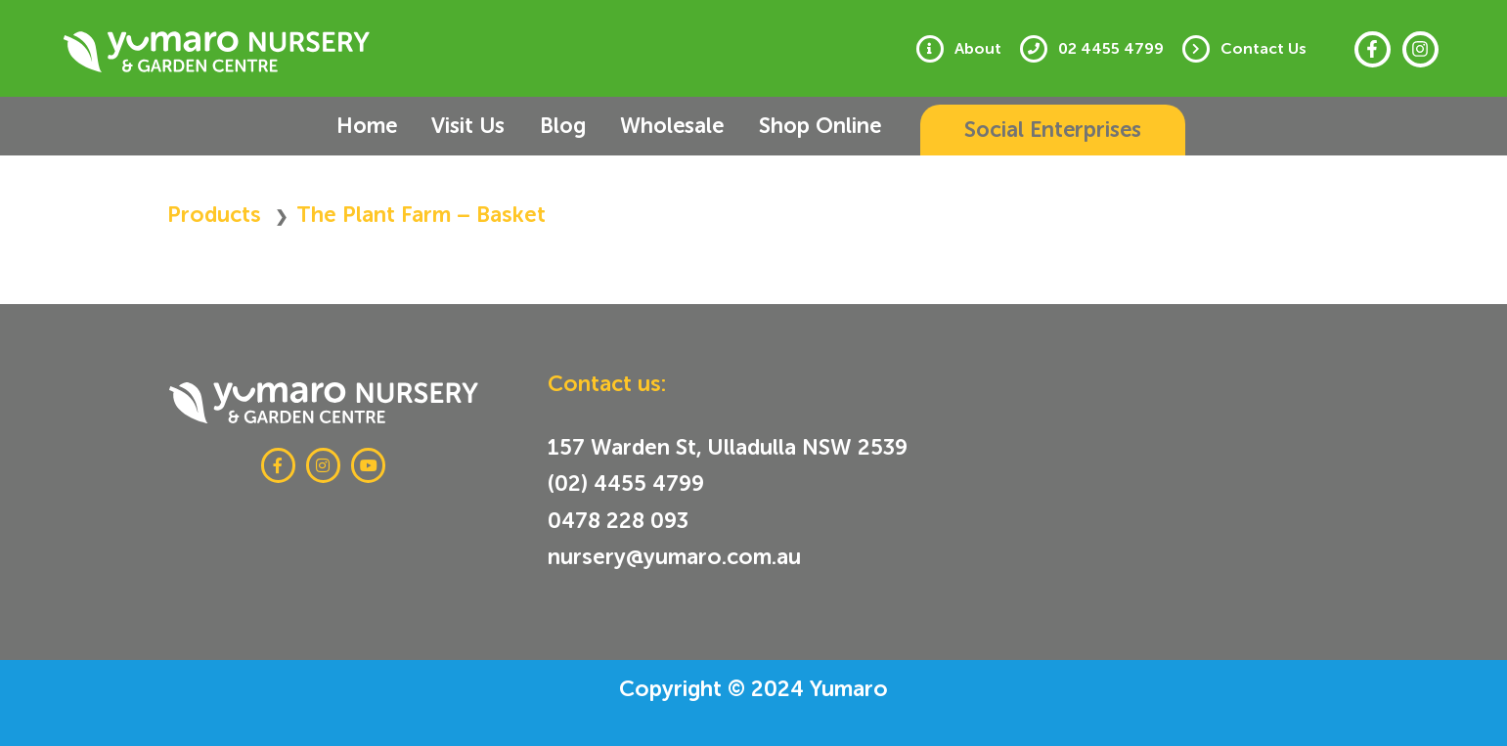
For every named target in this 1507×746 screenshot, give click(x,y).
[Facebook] (1372, 49)
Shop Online (786, 125)
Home (385, 125)
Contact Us (1266, 49)
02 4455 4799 (1120, 49)
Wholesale (651, 125)
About (992, 49)
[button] (1020, 130)
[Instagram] (1420, 49)
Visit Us (473, 125)
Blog (555, 125)
